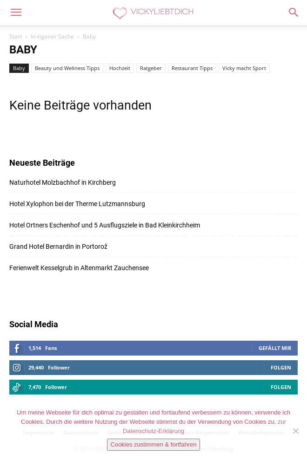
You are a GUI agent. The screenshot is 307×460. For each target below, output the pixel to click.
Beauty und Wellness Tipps (67, 68)
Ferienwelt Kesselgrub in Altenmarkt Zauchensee (79, 268)
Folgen (281, 367)
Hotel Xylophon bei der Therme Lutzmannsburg (77, 203)
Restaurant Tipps (192, 68)
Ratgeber (151, 68)
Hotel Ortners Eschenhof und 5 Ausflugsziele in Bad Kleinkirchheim (104, 225)
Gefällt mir (275, 347)
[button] (16, 12)
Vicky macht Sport (244, 68)
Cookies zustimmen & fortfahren (154, 444)
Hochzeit (119, 68)
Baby (19, 68)
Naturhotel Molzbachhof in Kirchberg (62, 182)
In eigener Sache (52, 36)
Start (15, 36)
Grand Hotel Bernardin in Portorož (58, 246)
